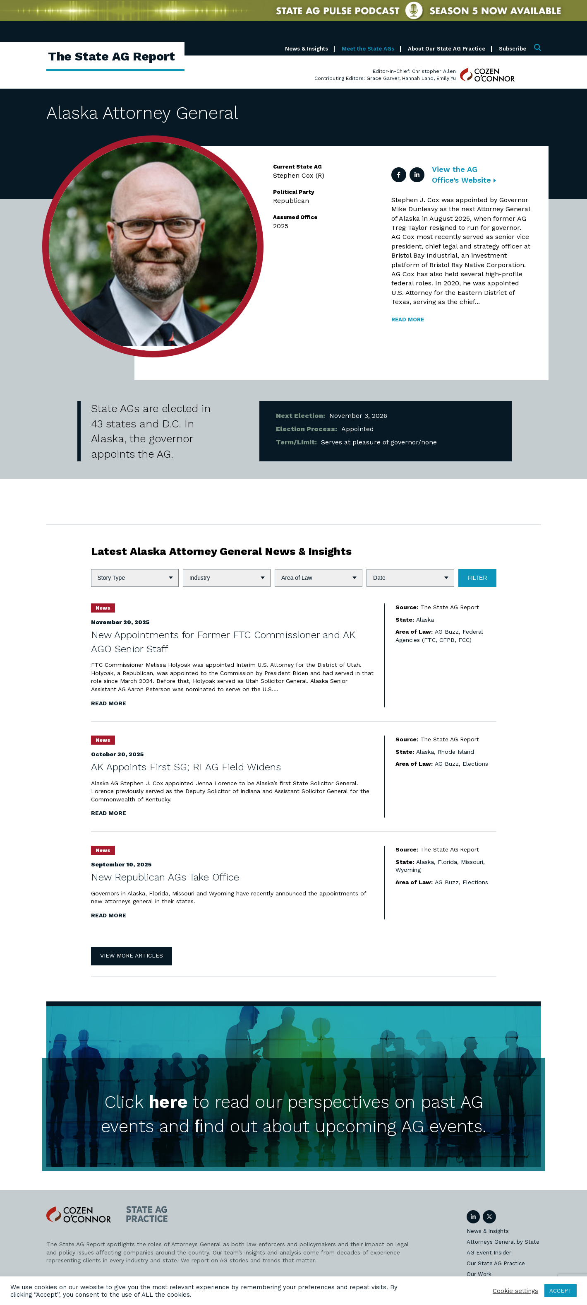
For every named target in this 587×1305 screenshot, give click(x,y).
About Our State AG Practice (446, 49)
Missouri (472, 862)
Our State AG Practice (496, 1263)
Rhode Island (456, 751)
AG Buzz (447, 631)
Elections (475, 763)
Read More (108, 703)
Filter (477, 577)
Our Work (479, 1274)
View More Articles (131, 955)
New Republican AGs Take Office (165, 877)
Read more (407, 319)
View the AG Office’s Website (464, 174)
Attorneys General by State (503, 1242)
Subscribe (512, 49)
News (103, 608)
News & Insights (306, 49)
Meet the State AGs (368, 49)
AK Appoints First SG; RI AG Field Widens (186, 767)
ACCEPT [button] (560, 1291)
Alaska (425, 619)
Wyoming (408, 869)
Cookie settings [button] (515, 1291)
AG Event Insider (489, 1253)
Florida (447, 862)
